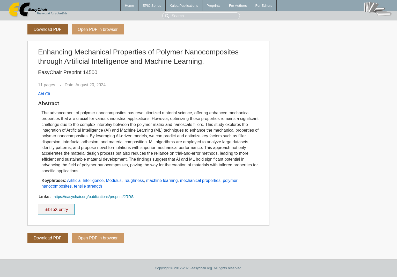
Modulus (113, 180)
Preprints (213, 6)
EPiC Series (152, 6)
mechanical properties (200, 180)
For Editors (263, 6)
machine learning (162, 180)
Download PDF (48, 29)
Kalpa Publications (184, 6)
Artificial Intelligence (85, 180)
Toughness (134, 180)
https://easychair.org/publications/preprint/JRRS (94, 197)
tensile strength (88, 186)
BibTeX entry (56, 208)
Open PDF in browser (98, 29)
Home (129, 6)
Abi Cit (44, 94)
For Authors (238, 6)
